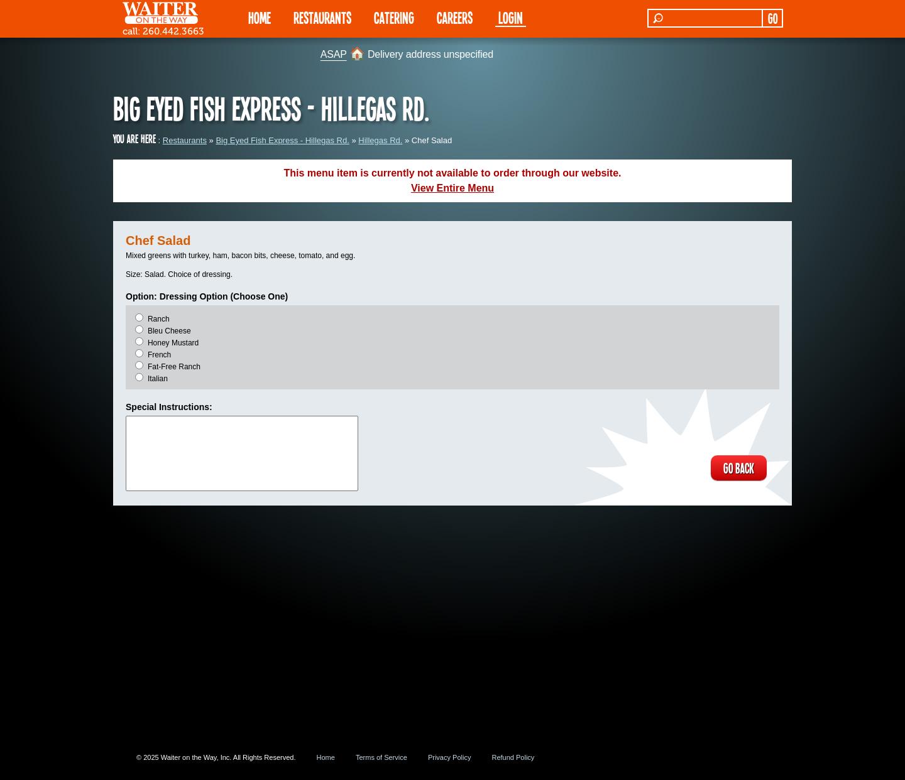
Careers (455, 17)
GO (772, 18)
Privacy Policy (449, 757)
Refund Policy (512, 757)
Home (326, 757)
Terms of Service (381, 757)
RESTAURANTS (322, 17)
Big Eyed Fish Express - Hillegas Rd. (282, 140)
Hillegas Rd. (380, 140)
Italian (158, 378)
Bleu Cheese (169, 331)
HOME (259, 17)
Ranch (159, 319)
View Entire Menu (452, 188)
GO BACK (738, 467)
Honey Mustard (173, 343)
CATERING (394, 17)
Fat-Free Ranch (174, 366)
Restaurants (185, 140)
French (159, 354)
